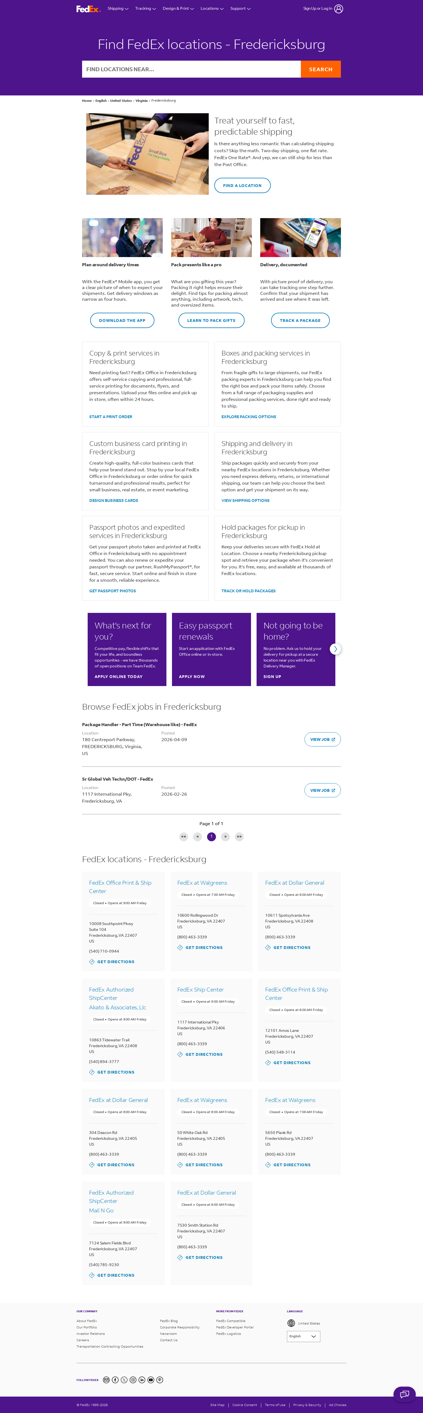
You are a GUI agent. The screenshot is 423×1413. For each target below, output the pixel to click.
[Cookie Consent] (244, 1405)
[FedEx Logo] (89, 9)
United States (303, 1323)
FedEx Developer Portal (235, 1327)
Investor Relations (91, 1333)
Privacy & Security (307, 1405)
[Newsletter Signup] (106, 1380)
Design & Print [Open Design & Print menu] (178, 8)
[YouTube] (150, 1380)
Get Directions (112, 962)
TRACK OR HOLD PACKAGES (249, 590)
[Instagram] (133, 1380)
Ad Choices (337, 1405)
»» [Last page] (239, 836)
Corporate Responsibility (180, 1327)
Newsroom (168, 1333)
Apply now (192, 676)
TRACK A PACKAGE (296, 318)
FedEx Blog (169, 1321)
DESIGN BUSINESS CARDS (113, 500)
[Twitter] (124, 1380)
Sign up (272, 676)
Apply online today (119, 676)
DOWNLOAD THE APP (118, 318)
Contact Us (169, 1340)
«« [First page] (183, 836)
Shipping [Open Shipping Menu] (118, 8)
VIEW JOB (322, 739)
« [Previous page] (197, 836)
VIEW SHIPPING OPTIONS (246, 500)
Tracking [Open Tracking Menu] (145, 8)
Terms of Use (275, 1405)
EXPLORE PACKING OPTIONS (249, 416)
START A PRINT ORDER (110, 416)
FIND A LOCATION (238, 183)
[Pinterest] (159, 1380)
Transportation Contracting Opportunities (110, 1346)
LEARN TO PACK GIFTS (207, 318)
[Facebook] (115, 1380)
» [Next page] (225, 836)
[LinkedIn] (142, 1380)
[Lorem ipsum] (303, 1336)
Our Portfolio (87, 1327)
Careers (83, 1340)
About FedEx (87, 1321)
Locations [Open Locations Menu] (212, 8)
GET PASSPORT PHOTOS (112, 590)
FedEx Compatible (230, 1321)
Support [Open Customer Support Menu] (240, 8)
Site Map (217, 1405)
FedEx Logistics (228, 1333)
